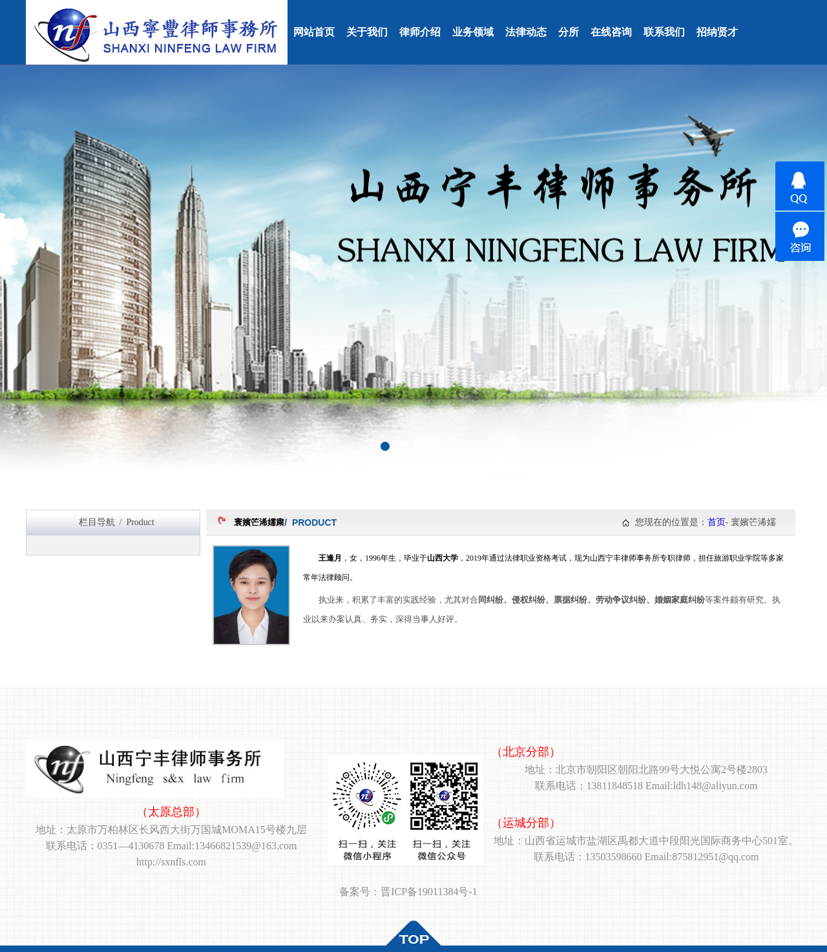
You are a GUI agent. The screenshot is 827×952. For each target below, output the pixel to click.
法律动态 (526, 31)
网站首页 (314, 31)
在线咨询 (611, 31)
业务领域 (473, 31)
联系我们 (664, 31)
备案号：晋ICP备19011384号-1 (408, 891)
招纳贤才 (717, 31)
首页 (716, 522)
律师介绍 (420, 31)
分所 (568, 31)
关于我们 (367, 31)
